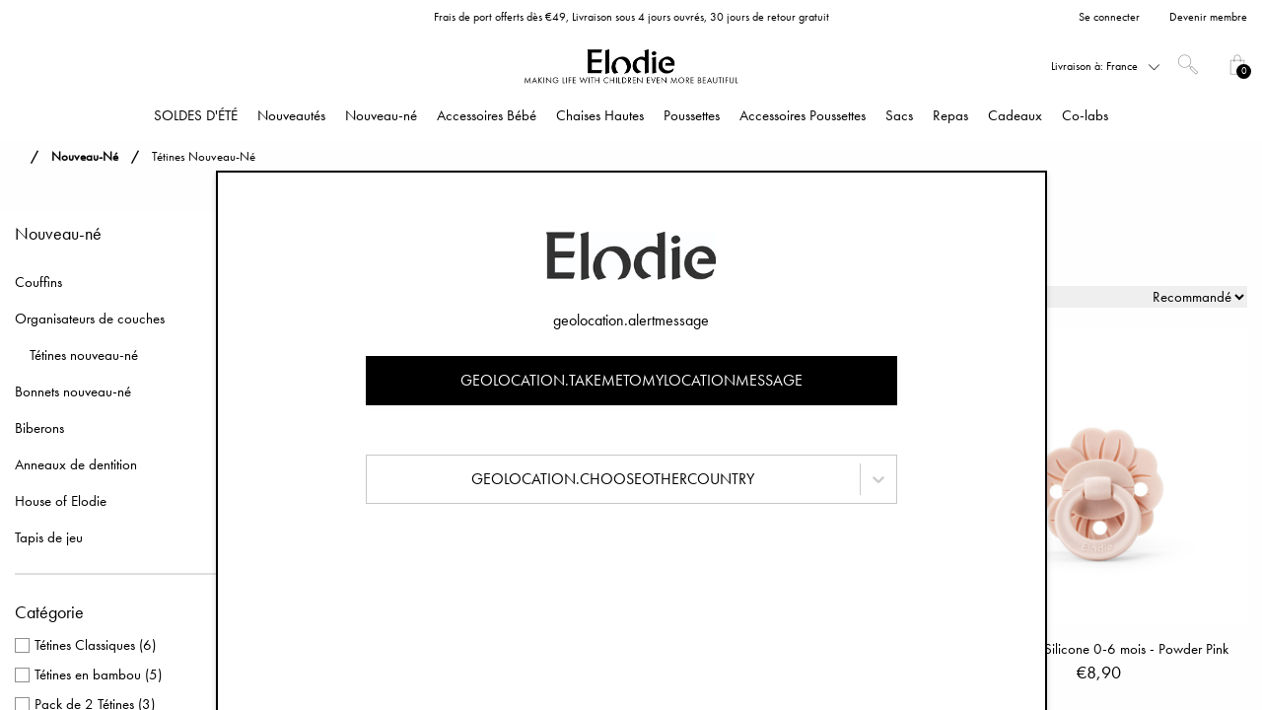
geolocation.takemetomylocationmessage (631, 380)
